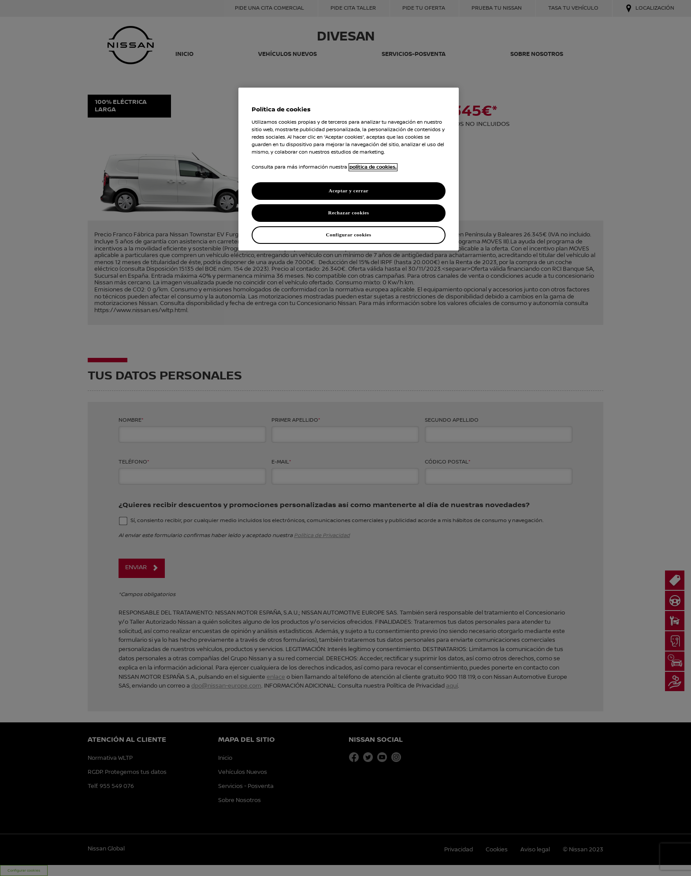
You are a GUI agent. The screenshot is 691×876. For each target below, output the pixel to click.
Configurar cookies (348, 234)
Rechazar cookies (348, 212)
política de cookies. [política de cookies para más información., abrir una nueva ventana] (373, 167)
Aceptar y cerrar (348, 190)
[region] (348, 169)
